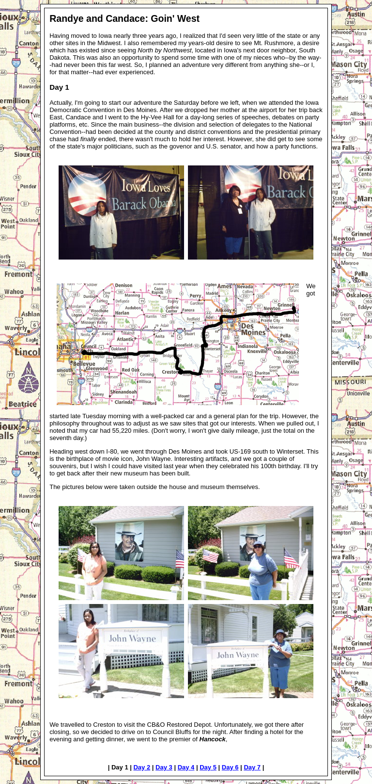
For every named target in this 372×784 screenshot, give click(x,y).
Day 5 (208, 767)
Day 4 (186, 767)
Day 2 (141, 767)
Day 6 (230, 767)
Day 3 (163, 767)
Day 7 (252, 767)
